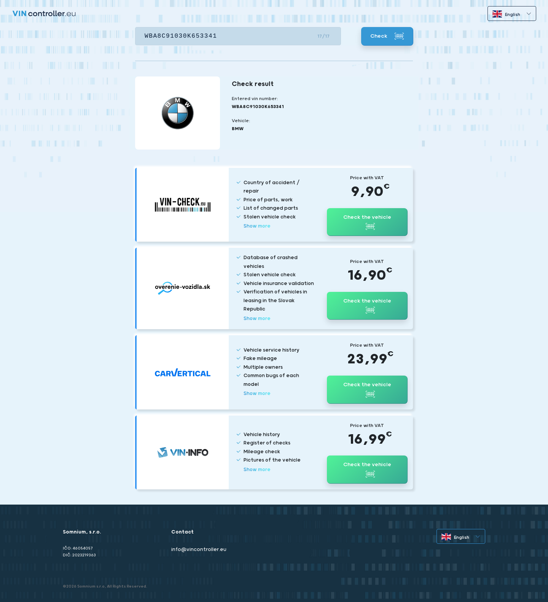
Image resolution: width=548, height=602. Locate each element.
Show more (257, 226)
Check (387, 36)
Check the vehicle (367, 222)
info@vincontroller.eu (198, 550)
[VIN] (238, 36)
